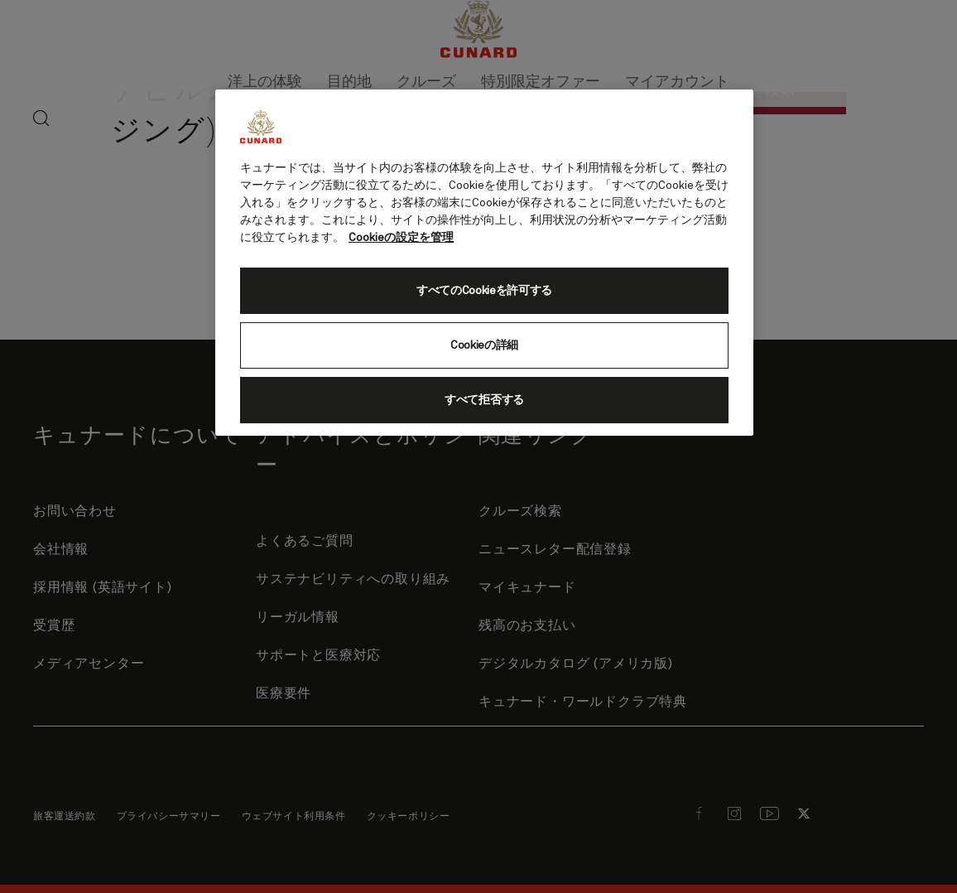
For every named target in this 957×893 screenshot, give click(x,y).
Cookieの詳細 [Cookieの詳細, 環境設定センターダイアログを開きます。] (484, 345)
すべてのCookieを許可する (484, 291)
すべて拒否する (484, 400)
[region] (484, 262)
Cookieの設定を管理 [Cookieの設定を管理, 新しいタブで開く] (401, 238)
